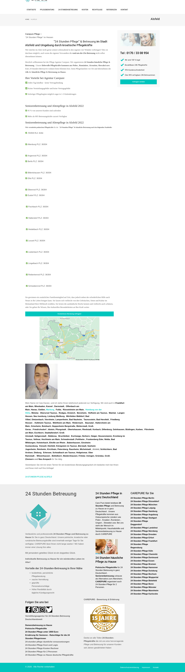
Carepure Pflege (32, 34)
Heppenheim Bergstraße (63, 426)
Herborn (86, 436)
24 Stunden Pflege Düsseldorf (145, 501)
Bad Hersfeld (102, 419)
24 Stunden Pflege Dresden (144, 534)
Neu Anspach (44, 459)
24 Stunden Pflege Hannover (144, 567)
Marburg (50, 410)
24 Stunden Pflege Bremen (144, 564)
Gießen (41, 410)
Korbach (97, 429)
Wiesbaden (39, 406)
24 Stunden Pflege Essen (142, 561)
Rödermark (77, 423)
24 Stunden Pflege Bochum (144, 574)
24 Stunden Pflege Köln (142, 551)
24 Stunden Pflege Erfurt (143, 538)
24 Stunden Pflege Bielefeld (144, 580)
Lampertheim (61, 419)
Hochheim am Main (51, 439)
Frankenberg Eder (94, 439)
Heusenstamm (105, 436)
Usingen (90, 456)
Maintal (112, 413)
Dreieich (71, 413)
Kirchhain (51, 449)
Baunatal (89, 423)
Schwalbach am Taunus (64, 452)
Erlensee (47, 452)
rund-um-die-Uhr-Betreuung (83, 53)
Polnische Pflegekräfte (36, 628)
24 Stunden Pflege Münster (143, 587)
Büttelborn (57, 456)
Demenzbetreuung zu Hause (38, 625)
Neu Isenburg (40, 416)
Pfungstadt (61, 429)
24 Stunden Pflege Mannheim (144, 590)
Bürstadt (82, 446)
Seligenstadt (40, 436)
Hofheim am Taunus (97, 413)
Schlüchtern (106, 449)
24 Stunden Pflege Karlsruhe (144, 594)
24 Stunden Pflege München (144, 504)
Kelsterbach (42, 443)
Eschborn (39, 433)
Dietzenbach (38, 419)
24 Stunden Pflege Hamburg (144, 511)
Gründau (99, 456)
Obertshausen (74, 429)
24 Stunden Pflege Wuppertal (144, 577)
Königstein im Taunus (66, 446)
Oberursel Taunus (48, 413)
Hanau (34, 410)
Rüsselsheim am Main (73, 410)
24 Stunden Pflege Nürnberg (144, 531)
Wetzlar (34, 413)
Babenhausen (73, 443)
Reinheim (41, 449)
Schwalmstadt (67, 439)
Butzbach (46, 426)
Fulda (58, 410)
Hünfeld (51, 446)
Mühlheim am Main (62, 423)
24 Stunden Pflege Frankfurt (144, 541)
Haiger (94, 436)
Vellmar (36, 439)
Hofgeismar (81, 452)
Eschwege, (76, 436)
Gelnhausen (118, 429)
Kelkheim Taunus (43, 423)
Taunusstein (89, 419)
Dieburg (37, 452)
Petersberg (62, 449)
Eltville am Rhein (57, 443)
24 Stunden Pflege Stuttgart (144, 518)
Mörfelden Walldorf (75, 416)
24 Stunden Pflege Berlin (142, 498)
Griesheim (36, 426)
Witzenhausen (43, 456)
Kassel (49, 406)
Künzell (42, 446)
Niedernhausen (70, 456)
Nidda (107, 439)
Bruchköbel (63, 436)
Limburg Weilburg (56, 416)
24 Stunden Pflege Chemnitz (144, 554)
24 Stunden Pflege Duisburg (144, 571)
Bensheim (81, 413)
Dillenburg (107, 429)
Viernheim (49, 419)
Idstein (51, 429)
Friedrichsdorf (39, 429)
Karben (139, 429)
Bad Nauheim (75, 419)
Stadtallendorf (51, 433)
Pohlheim (80, 439)
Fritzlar (82, 456)
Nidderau (52, 436)
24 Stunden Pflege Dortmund (144, 557)
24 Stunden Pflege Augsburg (144, 514)
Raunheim (74, 449)
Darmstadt (59, 406)
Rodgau (62, 413)
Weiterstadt (81, 426)
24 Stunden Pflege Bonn (142, 584)
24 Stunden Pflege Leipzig (143, 508)
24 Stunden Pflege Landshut (144, 528)
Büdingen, (130, 429)
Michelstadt (85, 449)
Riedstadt (86, 429)
